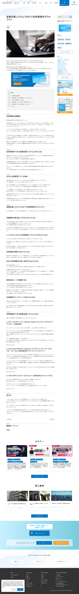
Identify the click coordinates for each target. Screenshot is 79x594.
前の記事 (9, 419)
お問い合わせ (74, 4)
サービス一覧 (59, 579)
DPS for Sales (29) (62, 63)
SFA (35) (67, 59)
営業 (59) (60, 59)
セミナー (41, 2)
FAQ (51, 2)
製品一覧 (58, 578)
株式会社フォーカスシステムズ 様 (59, 507)
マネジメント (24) (61, 67)
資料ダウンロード (64, 4)
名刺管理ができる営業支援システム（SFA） (21, 104)
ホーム (11, 572)
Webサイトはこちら (10, 344)
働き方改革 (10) (61, 74)
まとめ (13, 106)
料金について (39, 561)
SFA (8, 27)
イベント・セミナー (14, 575)
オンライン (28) (61, 65)
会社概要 (58, 574)
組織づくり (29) (61, 61)
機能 (29, 2)
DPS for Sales (39, 411)
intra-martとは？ (60, 576)
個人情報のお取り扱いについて (63, 584)
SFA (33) (68, 39)
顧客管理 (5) (68, 43)
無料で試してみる (62, 543)
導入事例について (61, 561)
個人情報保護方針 (60, 583)
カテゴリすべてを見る (64, 52)
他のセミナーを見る (39, 476)
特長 (24, 2)
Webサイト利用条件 (60, 586)
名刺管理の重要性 (16, 95)
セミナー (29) (61, 43)
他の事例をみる (39, 516)
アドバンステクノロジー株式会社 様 (15, 507)
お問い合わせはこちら (40, 533)
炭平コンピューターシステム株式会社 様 (38, 507)
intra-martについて (61, 572)
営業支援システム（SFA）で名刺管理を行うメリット (23, 102)
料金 (46, 2)
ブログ (11, 577)
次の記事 (52, 419)
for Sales (29, 572)
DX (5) (59, 47)
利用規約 (56, 2)
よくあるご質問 (29, 583)
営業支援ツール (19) (62, 69)
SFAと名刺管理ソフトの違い (18, 100)
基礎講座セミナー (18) (62, 71)
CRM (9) (69, 74)
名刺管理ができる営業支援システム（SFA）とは (22, 97)
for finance (45, 572)
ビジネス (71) (61, 39)
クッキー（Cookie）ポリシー (62, 581)
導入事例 (34, 2)
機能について (17, 561)
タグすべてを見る (65, 77)
